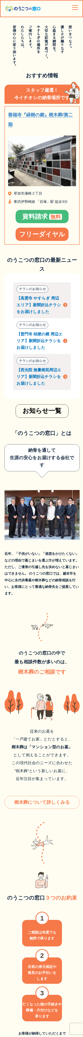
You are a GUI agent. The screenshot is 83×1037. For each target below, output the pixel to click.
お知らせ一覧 (42, 411)
